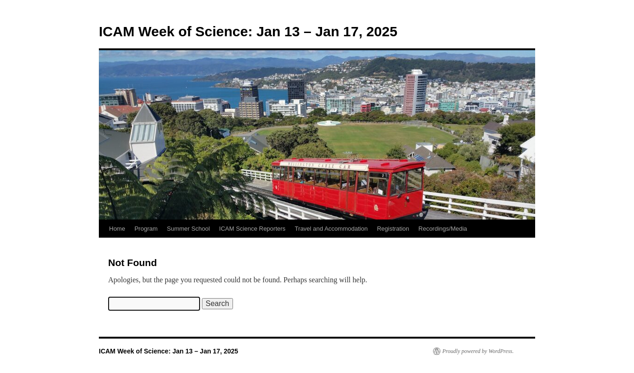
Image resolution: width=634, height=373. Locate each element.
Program (146, 228)
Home (117, 228)
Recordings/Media (443, 228)
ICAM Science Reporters (252, 228)
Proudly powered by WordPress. (478, 351)
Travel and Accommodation (331, 228)
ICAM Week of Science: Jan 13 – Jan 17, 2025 (248, 31)
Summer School (188, 228)
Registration (393, 228)
